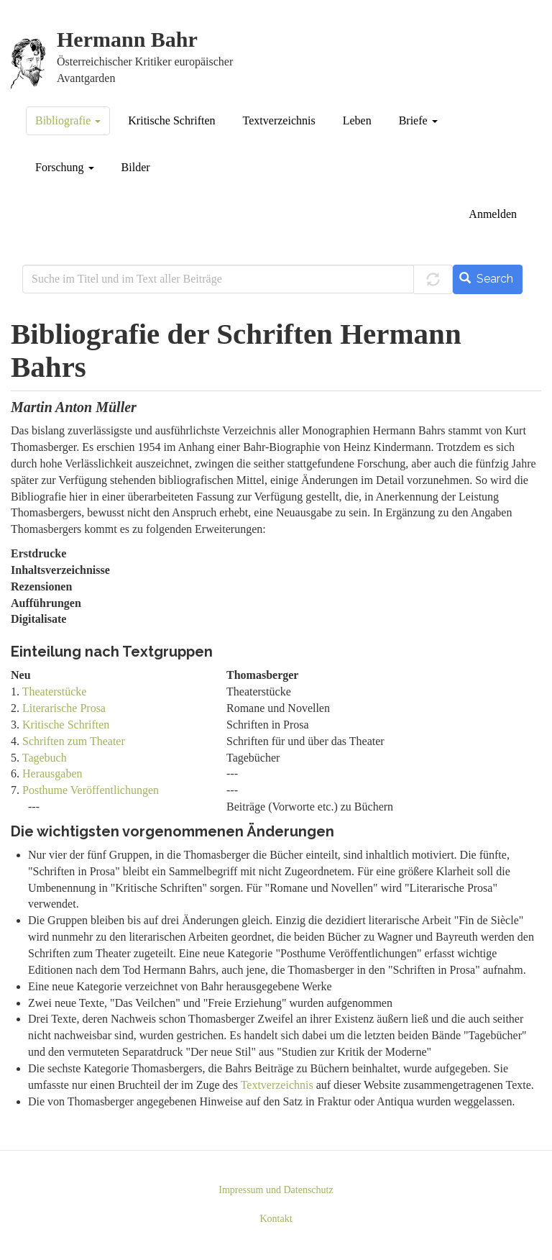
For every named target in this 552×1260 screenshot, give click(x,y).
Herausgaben (52, 773)
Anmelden (493, 214)
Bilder (135, 167)
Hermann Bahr (127, 40)
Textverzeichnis (279, 120)
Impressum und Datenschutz (275, 1189)
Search (486, 279)
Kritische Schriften (171, 120)
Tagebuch (44, 758)
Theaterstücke (54, 691)
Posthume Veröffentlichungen (90, 790)
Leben (357, 120)
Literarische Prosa (64, 708)
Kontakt (275, 1218)
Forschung (64, 167)
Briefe (418, 120)
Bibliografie (68, 120)
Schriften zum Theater (73, 741)
